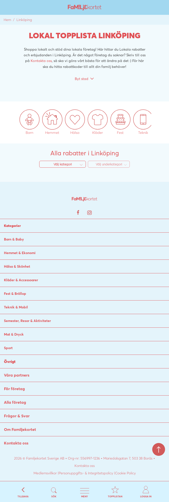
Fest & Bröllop (15, 293)
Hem (7, 20)
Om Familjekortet (20, 429)
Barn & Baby (14, 239)
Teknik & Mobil (16, 307)
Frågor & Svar (17, 415)
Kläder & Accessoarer (21, 280)
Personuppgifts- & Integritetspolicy (86, 473)
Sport (8, 348)
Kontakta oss (41, 61)
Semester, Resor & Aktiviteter (27, 321)
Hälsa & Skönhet (17, 266)
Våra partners (16, 375)
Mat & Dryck (14, 334)
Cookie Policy (125, 473)
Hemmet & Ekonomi (20, 253)
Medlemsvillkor (45, 473)
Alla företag (15, 402)
